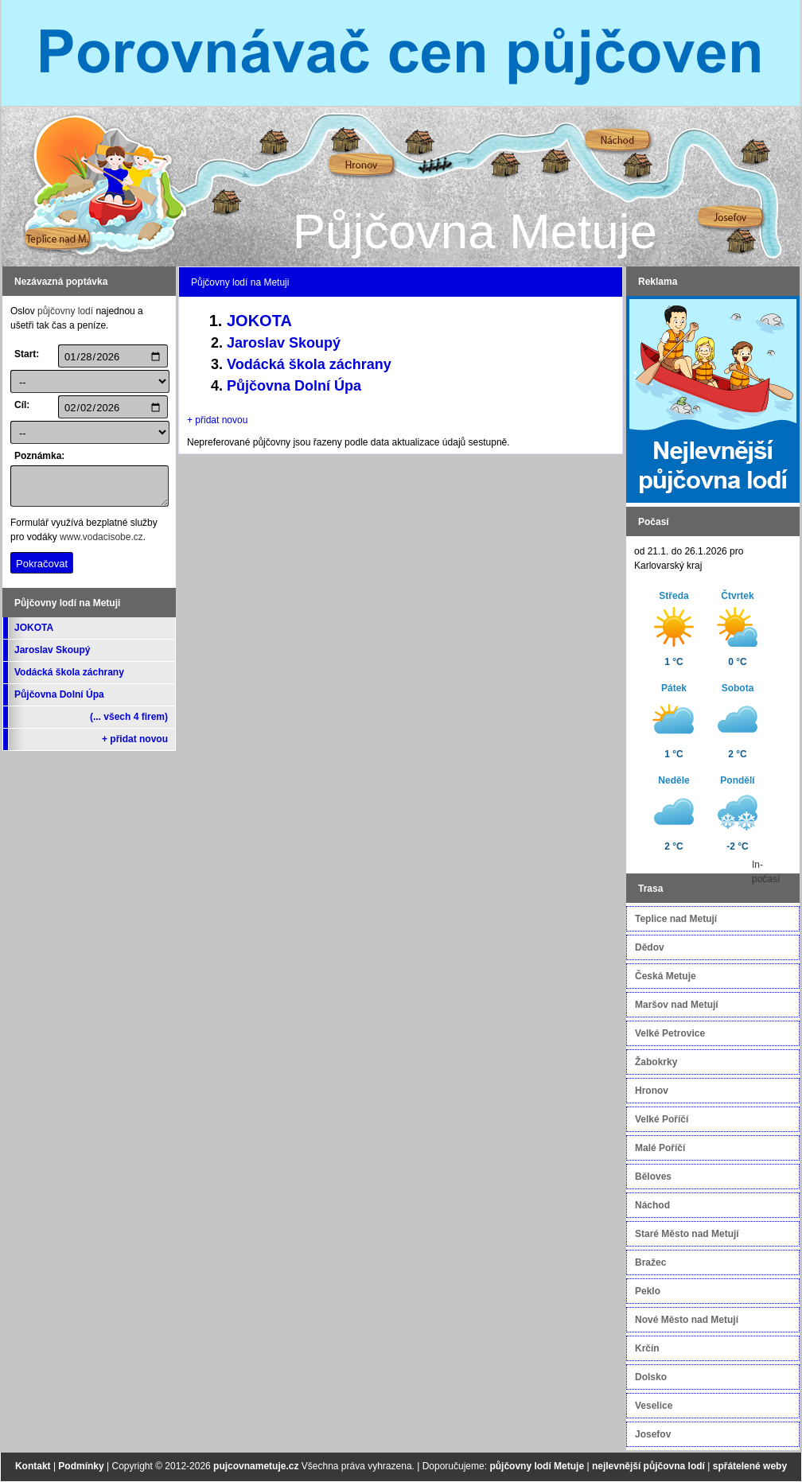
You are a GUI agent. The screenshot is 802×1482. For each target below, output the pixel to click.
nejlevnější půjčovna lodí (648, 1466)
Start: (26, 354)
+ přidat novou (135, 739)
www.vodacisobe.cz (101, 537)
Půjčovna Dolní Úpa (59, 694)
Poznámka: (34, 455)
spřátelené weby (750, 1466)
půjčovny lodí (65, 311)
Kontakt (33, 1466)
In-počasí (766, 872)
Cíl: (21, 404)
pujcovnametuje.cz (255, 1466)
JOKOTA (33, 627)
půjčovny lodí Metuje (536, 1466)
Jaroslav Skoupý (52, 649)
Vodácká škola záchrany (69, 672)
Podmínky (80, 1466)
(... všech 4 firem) (129, 716)
